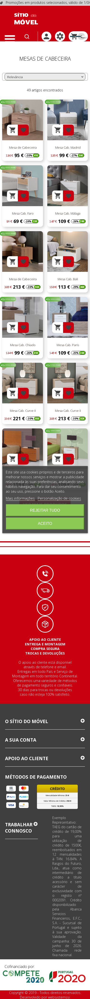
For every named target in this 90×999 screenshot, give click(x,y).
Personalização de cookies (59, 498)
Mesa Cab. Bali (67, 279)
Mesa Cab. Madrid (67, 148)
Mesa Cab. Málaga (67, 213)
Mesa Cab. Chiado (22, 345)
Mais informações (20, 498)
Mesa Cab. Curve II (22, 411)
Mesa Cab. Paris (67, 345)
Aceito (45, 523)
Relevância (45, 77)
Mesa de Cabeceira (22, 148)
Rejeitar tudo (45, 510)
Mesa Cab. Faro (22, 213)
